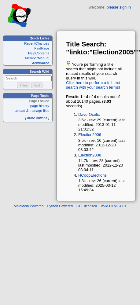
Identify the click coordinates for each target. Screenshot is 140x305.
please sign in (119, 7)
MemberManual (37, 58)
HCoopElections (92, 175)
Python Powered (60, 206)
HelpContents (38, 53)
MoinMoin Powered (29, 206)
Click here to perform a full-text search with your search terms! (93, 85)
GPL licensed (86, 206)
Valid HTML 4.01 (113, 206)
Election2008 (89, 155)
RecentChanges (36, 43)
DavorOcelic (89, 114)
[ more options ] (37, 118)
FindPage (41, 48)
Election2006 (89, 134)
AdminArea (40, 63)
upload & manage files (32, 110)
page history (39, 106)
